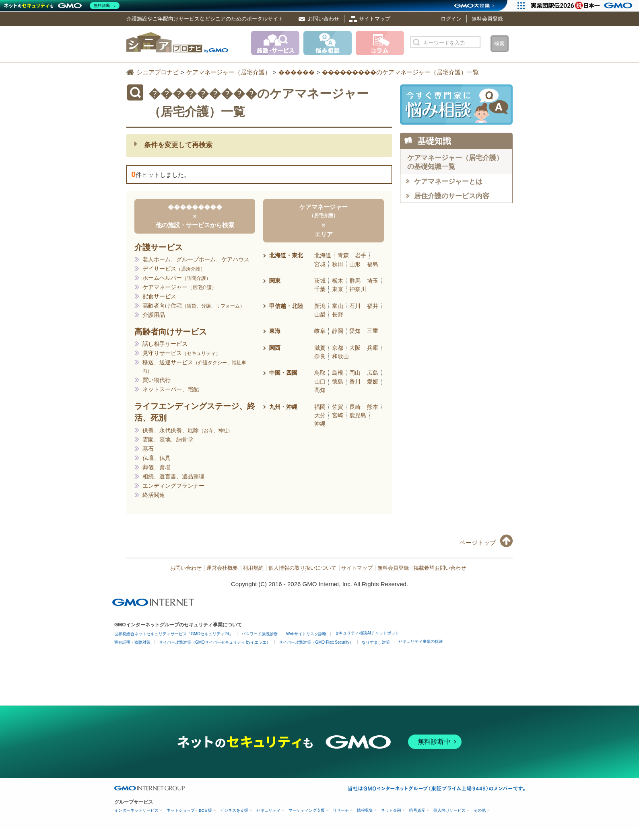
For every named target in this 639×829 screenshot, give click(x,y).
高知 (320, 390)
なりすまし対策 (376, 642)
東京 (337, 289)
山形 (355, 264)
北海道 (322, 255)
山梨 (320, 314)
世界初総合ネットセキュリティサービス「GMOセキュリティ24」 (173, 634)
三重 (372, 331)
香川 (355, 381)
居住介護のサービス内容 (451, 196)
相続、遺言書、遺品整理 (173, 476)
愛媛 (372, 381)
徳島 (337, 381)
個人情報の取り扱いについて (302, 568)
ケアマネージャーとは (448, 181)
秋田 (337, 264)
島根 (337, 372)
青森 (343, 255)
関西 (274, 348)
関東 (274, 280)
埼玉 (372, 280)
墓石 (148, 448)
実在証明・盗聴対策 (132, 642)
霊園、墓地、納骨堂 (167, 439)
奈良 (320, 356)
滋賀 (320, 348)
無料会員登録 (487, 19)
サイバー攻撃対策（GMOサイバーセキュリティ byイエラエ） (214, 642)
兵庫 (372, 348)
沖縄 (320, 424)
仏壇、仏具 (156, 458)
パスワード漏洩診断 (259, 634)
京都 (337, 348)
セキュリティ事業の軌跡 (420, 641)
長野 (337, 314)
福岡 (320, 407)
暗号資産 (417, 810)
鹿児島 (357, 415)
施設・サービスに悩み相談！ (456, 104)
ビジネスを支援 (234, 810)
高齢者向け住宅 (193, 305)
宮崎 (337, 415)
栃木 (337, 280)
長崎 (355, 407)
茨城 (320, 280)
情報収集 (365, 810)
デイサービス (173, 268)
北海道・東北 (286, 255)
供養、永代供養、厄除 (187, 430)
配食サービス (159, 296)
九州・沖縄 (283, 407)
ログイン (451, 19)
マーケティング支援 (307, 810)
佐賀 (337, 407)
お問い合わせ (323, 19)
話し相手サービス (165, 344)
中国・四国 (283, 372)
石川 (355, 306)
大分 (320, 415)
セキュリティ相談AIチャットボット (367, 633)
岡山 (355, 372)
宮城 (320, 264)
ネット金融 (391, 810)
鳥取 (320, 372)
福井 (372, 306)
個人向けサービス (449, 810)
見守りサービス (181, 353)
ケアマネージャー (179, 287)
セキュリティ (268, 810)
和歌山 (340, 356)
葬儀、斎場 (156, 467)
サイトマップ (374, 19)
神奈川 (357, 289)
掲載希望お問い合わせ (440, 568)
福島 (372, 264)
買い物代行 (156, 380)
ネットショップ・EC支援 (189, 810)
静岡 (337, 331)
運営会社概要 (222, 568)
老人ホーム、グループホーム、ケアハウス (195, 259)
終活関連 (153, 495)
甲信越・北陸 (286, 306)
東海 (274, 331)
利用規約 (253, 568)
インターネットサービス (136, 810)
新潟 (320, 306)
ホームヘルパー (176, 278)
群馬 (355, 280)
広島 (372, 372)
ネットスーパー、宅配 (170, 389)
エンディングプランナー (173, 485)
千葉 (320, 289)
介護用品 (153, 315)
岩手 (360, 255)
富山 (337, 306)
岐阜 (320, 331)
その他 (480, 810)
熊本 (372, 407)
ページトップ (478, 542)
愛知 (355, 331)
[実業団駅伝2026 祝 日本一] (583, 5)
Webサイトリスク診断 (306, 634)
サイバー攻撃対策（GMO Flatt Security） (316, 642)
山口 (320, 381)
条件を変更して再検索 (178, 145)
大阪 (355, 348)
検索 (499, 44)
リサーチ (341, 810)
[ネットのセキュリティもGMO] (62, 5)
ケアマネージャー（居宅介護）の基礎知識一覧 (455, 162)
